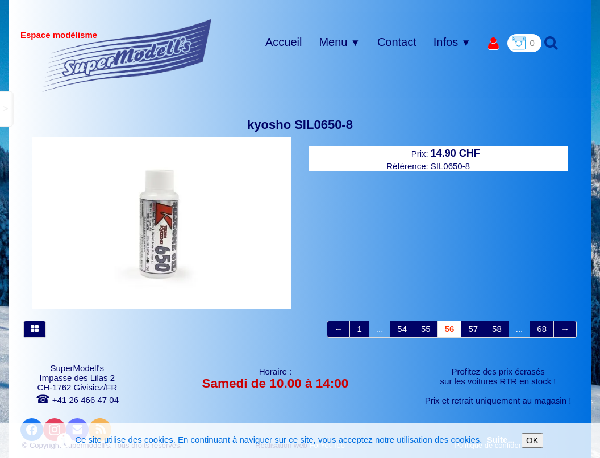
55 (426, 329)
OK (532, 440)
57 (473, 329)
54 (402, 329)
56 (450, 329)
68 (542, 329)
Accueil (283, 42)
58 (497, 329)
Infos (452, 42)
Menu (339, 42)
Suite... (501, 439)
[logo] (127, 55)
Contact (396, 42)
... (380, 329)
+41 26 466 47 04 (77, 400)
